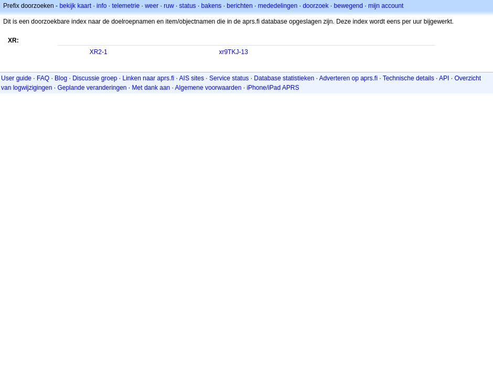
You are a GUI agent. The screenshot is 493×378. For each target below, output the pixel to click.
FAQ (43, 78)
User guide (16, 78)
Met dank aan (151, 87)
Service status (229, 78)
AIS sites (191, 78)
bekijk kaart (75, 5)
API (444, 78)
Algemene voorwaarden (208, 87)
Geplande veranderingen (91, 87)
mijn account (385, 5)
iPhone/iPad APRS (272, 87)
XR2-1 (99, 52)
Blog (61, 78)
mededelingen (277, 5)
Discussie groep (94, 78)
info (101, 5)
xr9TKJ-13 (233, 52)
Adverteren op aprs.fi (348, 78)
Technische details (408, 78)
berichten (239, 5)
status (187, 5)
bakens (211, 5)
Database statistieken (284, 78)
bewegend (348, 5)
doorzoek (315, 5)
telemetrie (126, 5)
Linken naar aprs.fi (149, 78)
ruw (169, 5)
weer (151, 5)
